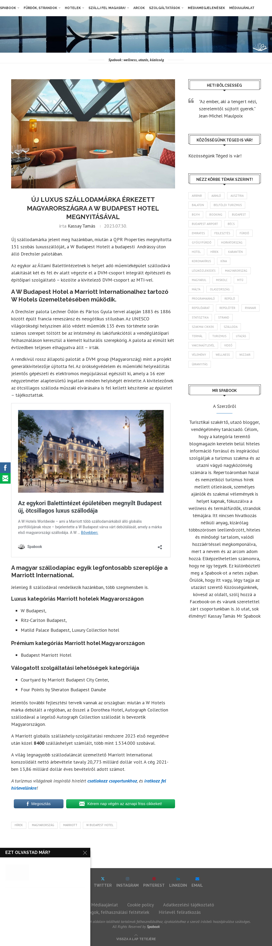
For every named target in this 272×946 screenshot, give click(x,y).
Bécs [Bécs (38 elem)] (231, 224)
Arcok (139, 8)
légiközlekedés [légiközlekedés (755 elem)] (203, 271)
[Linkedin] (178, 882)
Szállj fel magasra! (107, 8)
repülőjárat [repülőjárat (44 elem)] (201, 308)
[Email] (197, 882)
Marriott (70, 825)
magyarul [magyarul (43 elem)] (199, 280)
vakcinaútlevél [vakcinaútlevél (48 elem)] (203, 345)
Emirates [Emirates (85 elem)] (198, 233)
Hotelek (73, 8)
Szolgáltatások (164, 8)
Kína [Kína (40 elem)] (223, 261)
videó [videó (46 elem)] (228, 345)
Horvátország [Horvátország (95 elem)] (232, 242)
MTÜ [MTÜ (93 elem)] (240, 280)
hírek (19, 825)
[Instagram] (127, 882)
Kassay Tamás (81, 226)
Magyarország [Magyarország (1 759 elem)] (236, 271)
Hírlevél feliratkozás (180, 912)
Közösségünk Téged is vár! (214, 156)
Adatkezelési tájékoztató (188, 905)
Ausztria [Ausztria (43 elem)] (237, 196)
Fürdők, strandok (40, 8)
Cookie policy (140, 905)
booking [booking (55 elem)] (215, 214)
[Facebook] (79, 882)
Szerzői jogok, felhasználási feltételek (110, 912)
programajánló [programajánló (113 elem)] (203, 298)
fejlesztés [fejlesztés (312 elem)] (222, 233)
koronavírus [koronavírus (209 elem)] (201, 261)
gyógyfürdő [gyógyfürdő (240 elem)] (201, 242)
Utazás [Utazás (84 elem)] (241, 336)
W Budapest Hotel (99, 825)
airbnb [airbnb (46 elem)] (197, 196)
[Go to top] (136, 938)
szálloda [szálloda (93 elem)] (230, 327)
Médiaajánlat (241, 8)
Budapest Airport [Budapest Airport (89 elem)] (205, 224)
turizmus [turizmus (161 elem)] (219, 336)
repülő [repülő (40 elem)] (229, 298)
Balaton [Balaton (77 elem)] (198, 205)
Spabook (8, 8)
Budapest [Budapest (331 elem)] (239, 214)
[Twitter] (103, 882)
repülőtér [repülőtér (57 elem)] (227, 308)
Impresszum (70, 905)
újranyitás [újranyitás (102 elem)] (199, 364)
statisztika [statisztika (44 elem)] (200, 317)
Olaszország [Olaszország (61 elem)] (220, 289)
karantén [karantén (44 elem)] (235, 252)
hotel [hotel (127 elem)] (196, 252)
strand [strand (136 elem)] (223, 317)
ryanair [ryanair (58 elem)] (250, 308)
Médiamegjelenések (206, 8)
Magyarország (43, 825)
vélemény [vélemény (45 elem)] (199, 355)
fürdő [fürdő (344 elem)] (244, 233)
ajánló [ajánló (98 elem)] (216, 196)
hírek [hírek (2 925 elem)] (214, 252)
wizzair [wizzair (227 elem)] (244, 355)
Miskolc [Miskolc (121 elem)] (222, 280)
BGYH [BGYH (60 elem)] (196, 214)
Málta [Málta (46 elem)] (196, 289)
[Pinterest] (154, 882)
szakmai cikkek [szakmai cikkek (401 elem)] (203, 327)
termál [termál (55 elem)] (197, 336)
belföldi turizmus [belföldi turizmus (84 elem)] (228, 205)
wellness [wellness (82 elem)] (223, 355)
